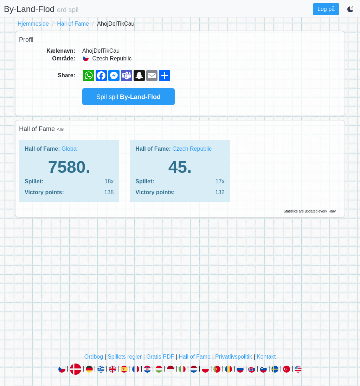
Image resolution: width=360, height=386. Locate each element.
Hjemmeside (33, 24)
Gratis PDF (160, 357)
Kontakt (266, 357)
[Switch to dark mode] (351, 9)
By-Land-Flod (41, 9)
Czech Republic (192, 149)
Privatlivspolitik (233, 357)
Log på (326, 9)
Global (70, 149)
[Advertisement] (180, 287)
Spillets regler (125, 357)
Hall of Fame (73, 24)
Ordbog (93, 357)
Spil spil (128, 96)
